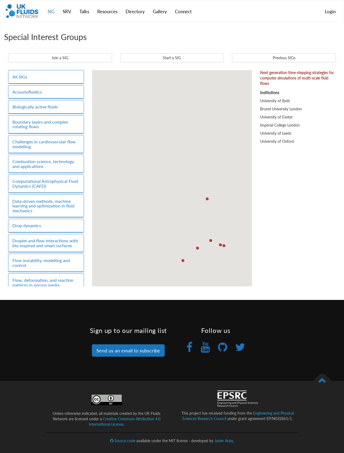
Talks (84, 11)
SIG (51, 11)
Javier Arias (223, 440)
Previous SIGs (284, 57)
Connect (183, 11)
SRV (67, 11)
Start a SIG (172, 57)
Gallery (160, 11)
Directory (135, 11)
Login (330, 11)
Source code (122, 440)
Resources (107, 11)
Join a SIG (60, 57)
